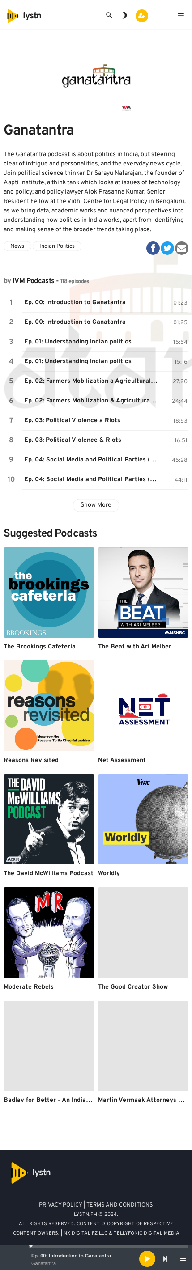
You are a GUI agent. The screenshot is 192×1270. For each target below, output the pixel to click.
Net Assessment (122, 760)
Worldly (109, 873)
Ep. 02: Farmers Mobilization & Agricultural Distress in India (92, 401)
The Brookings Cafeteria (40, 647)
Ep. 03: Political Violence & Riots (72, 440)
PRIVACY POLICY (60, 1205)
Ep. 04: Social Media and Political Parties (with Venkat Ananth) (92, 460)
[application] (96, 1259)
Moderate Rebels (29, 987)
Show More (96, 505)
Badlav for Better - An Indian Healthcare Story (73, 1100)
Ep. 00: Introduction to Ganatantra (71, 1255)
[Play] (147, 1259)
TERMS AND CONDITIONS (119, 1205)
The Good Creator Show (133, 987)
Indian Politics (57, 246)
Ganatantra (43, 1263)
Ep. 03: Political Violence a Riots (72, 420)
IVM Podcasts (33, 281)
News (17, 246)
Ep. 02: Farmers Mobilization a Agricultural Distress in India (92, 381)
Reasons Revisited (31, 760)
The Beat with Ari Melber (134, 647)
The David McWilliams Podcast (49, 873)
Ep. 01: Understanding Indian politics (78, 342)
